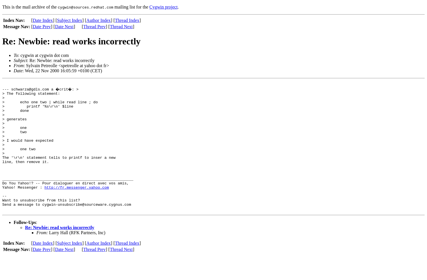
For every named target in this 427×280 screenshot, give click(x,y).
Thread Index (127, 20)
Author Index (98, 20)
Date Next (64, 26)
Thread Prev (94, 26)
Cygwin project (163, 7)
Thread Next (121, 26)
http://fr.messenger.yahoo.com (76, 207)
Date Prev (42, 26)
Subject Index (69, 20)
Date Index (43, 20)
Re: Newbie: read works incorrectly (59, 252)
